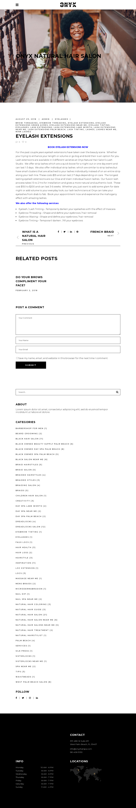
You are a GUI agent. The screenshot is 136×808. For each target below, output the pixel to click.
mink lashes (23, 132)
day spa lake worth (29, 506)
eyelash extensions (81, 123)
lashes (90, 129)
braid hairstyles (27, 465)
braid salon (24, 470)
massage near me (27, 578)
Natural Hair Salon (29, 615)
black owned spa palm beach (35, 454)
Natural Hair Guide (29, 609)
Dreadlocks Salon (28, 527)
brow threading (27, 123)
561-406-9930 (76, 752)
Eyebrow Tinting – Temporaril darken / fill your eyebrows (51, 220)
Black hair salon (27, 439)
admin (46, 119)
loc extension (25, 568)
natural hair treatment (32, 630)
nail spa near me (27, 599)
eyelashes (61, 119)
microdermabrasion (29, 589)
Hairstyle (22, 558)
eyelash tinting (99, 125)
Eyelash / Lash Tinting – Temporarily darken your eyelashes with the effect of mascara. (67, 209)
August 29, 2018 (26, 119)
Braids (20, 490)
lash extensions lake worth (73, 127)
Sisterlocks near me (29, 661)
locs (19, 573)
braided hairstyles (29, 475)
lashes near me (106, 129)
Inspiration (23, 563)
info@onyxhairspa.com (81, 749)
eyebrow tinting (27, 532)
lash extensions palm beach (47, 129)
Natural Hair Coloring (31, 604)
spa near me (24, 666)
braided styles (26, 480)
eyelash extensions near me (68, 125)
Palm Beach (23, 641)
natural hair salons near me (35, 625)
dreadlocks (24, 522)
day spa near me (26, 511)
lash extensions (41, 127)
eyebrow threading (53, 123)
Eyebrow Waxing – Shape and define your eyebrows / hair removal (56, 216)
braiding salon (26, 485)
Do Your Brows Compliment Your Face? (31, 281)
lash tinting (75, 129)
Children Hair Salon (29, 496)
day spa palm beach (29, 516)
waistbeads (23, 677)
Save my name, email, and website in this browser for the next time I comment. (63, 358)
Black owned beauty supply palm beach (42, 444)
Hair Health (23, 547)
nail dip (21, 594)
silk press (22, 651)
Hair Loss (22, 553)
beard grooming (27, 434)
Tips (18, 672)
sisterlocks (24, 656)
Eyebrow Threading (30, 213)
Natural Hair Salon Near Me (35, 620)
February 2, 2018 (27, 290)
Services (21, 646)
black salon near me (30, 459)
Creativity (23, 501)
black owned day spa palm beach (38, 449)
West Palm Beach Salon (31, 682)
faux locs (22, 542)
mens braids (24, 584)
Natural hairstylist (29, 635)
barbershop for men (29, 428)
